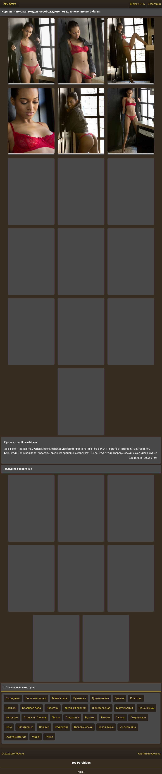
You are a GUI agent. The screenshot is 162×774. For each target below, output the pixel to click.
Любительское (101, 707)
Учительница (128, 727)
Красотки (52, 707)
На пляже (12, 717)
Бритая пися (59, 698)
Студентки (61, 727)
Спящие (44, 727)
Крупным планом (75, 707)
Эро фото (9, 3)
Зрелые (119, 698)
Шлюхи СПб (137, 3)
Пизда (56, 717)
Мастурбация (124, 707)
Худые (35, 736)
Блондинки (13, 698)
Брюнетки (79, 698)
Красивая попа (31, 707)
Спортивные (25, 727)
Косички (11, 707)
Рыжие (105, 717)
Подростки (72, 717)
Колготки (136, 698)
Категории (154, 3)
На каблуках (146, 707)
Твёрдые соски (83, 727)
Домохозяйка (100, 698)
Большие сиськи (36, 698)
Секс (9, 727)
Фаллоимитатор (16, 736)
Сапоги (120, 717)
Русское (90, 717)
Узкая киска (106, 727)
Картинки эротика (149, 753)
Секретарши (138, 717)
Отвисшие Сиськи (35, 717)
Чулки (49, 736)
